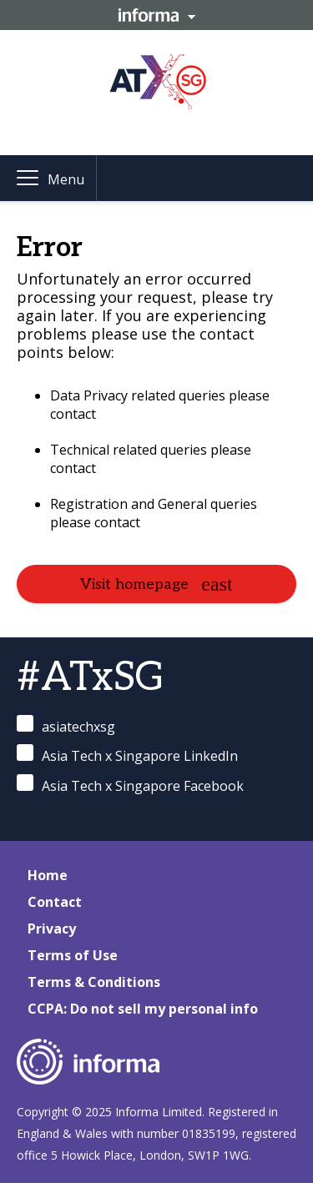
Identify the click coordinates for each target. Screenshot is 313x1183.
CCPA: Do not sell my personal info (143, 1008)
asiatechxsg (66, 725)
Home (48, 875)
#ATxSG (90, 678)
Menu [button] (66, 179)
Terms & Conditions (94, 982)
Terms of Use (73, 955)
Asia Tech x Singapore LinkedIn (127, 754)
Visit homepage (134, 584)
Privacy (52, 928)
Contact (55, 902)
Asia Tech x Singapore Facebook (130, 784)
